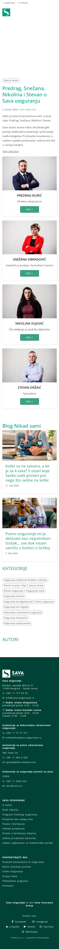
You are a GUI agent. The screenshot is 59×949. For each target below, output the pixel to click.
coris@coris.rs (14, 785)
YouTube (46, 926)
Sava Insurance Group (39, 904)
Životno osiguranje (13, 590)
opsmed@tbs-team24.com (21, 762)
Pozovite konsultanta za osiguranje (23, 861)
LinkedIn (13, 926)
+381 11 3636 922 (16, 781)
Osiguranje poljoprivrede (17, 623)
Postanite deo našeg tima (17, 819)
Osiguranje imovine (14, 596)
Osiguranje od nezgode (16, 606)
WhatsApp (30, 931)
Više (29, 209)
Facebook (18, 921)
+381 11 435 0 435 (17, 757)
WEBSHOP (10, 2)
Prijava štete (9, 876)
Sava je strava (11, 80)
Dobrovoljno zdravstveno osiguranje (23, 612)
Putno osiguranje (45, 601)
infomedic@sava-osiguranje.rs (23, 737)
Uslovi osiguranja (12, 871)
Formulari (8, 885)
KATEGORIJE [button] (15, 568)
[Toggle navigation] (55, 12)
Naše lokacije (10, 809)
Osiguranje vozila (35, 590)
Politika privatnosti (13, 828)
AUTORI (10, 639)
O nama (7, 804)
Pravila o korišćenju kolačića (19, 833)
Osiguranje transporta (15, 617)
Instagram (40, 921)
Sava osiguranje (28, 109)
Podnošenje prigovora (15, 880)
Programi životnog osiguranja (19, 814)
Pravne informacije (13, 823)
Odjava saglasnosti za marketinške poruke (27, 842)
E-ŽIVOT (24, 2)
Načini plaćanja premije (16, 866)
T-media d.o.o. (17, 937)
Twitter (29, 926)
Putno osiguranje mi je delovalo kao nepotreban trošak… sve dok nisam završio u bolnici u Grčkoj (28, 540)
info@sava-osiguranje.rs (20, 697)
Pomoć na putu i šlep (15, 585)
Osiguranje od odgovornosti (18, 601)
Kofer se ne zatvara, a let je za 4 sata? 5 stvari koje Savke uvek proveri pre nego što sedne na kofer (28, 473)
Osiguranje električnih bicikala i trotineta (25, 580)
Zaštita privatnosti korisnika (19, 838)
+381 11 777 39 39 (17, 693)
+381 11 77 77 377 (17, 732)
